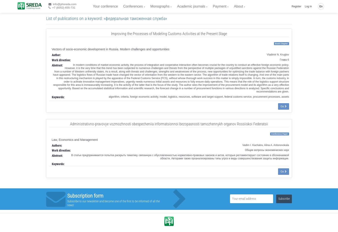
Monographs (160, 6)
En (321, 6)
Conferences (133, 6)
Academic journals (191, 6)
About (238, 6)
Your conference (105, 6)
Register (296, 6)
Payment (219, 6)
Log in (308, 6)
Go (283, 106)
